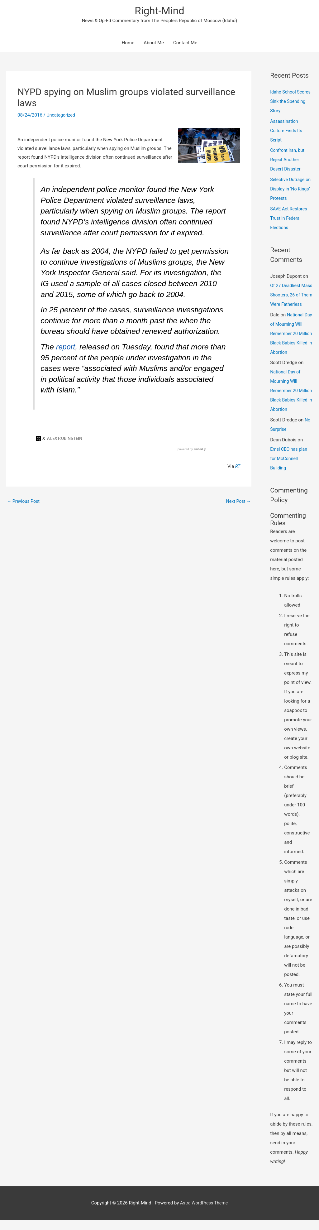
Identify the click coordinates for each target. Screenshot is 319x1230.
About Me (154, 43)
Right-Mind (159, 11)
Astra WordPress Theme (204, 1213)
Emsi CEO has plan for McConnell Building (289, 468)
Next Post (238, 502)
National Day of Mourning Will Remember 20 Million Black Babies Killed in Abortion (291, 343)
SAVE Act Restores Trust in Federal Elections (289, 219)
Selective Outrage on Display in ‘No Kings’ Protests (288, 189)
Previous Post (24, 502)
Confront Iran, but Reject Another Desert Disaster (288, 160)
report (66, 347)
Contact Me (185, 43)
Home (128, 43)
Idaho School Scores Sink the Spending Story (291, 102)
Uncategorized (61, 116)
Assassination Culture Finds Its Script (287, 131)
